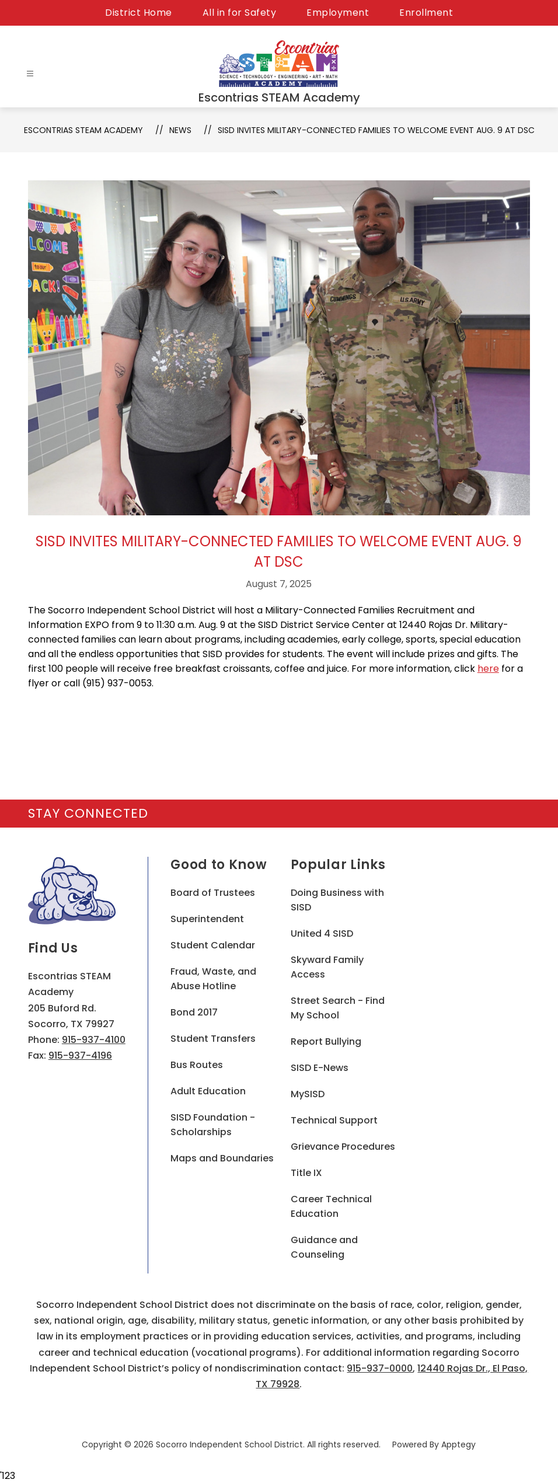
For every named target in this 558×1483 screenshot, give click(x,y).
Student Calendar (212, 945)
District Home (138, 12)
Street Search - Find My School (338, 1008)
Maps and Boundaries (222, 1158)
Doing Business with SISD (337, 900)
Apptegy (458, 1444)
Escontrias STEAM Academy (83, 130)
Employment (337, 12)
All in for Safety (240, 12)
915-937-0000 (380, 1368)
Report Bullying (326, 1041)
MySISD (308, 1094)
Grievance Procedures (343, 1146)
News (180, 130)
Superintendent (207, 919)
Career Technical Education (331, 1206)
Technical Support (334, 1120)
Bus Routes (196, 1065)
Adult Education (208, 1091)
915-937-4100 (93, 1039)
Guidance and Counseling (324, 1247)
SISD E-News (319, 1067)
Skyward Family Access (327, 967)
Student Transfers (213, 1038)
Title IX (306, 1173)
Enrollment (426, 12)
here (488, 668)
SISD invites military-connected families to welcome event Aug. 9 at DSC (376, 130)
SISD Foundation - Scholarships (212, 1125)
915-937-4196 (80, 1055)
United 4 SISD (322, 933)
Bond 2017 (194, 1012)
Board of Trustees (212, 892)
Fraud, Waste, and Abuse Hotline (213, 979)
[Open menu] (30, 74)
